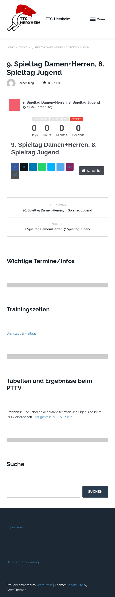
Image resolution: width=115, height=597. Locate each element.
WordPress (45, 585)
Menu (101, 19)
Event (23, 47)
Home (10, 47)
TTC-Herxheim (58, 19)
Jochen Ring (20, 83)
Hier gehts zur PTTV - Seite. (53, 417)
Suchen (95, 491)
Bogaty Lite (74, 585)
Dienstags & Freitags (21, 333)
